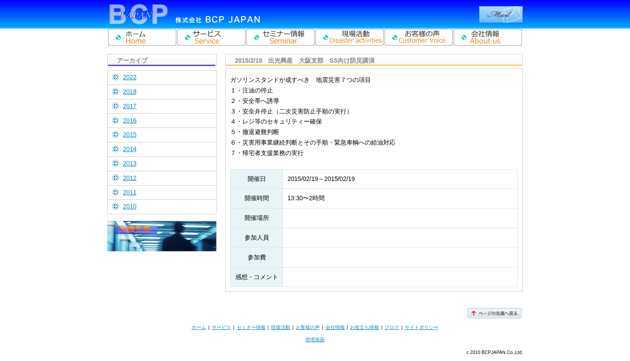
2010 (129, 206)
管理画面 (315, 339)
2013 (129, 163)
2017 (129, 106)
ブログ (392, 327)
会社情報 (335, 327)
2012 (129, 177)
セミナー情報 (251, 327)
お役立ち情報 (364, 327)
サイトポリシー (421, 327)
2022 (129, 77)
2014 (129, 148)
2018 (129, 91)
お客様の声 (308, 327)
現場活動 (280, 327)
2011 (129, 192)
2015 (129, 134)
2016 (129, 120)
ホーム (199, 327)
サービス (221, 327)
